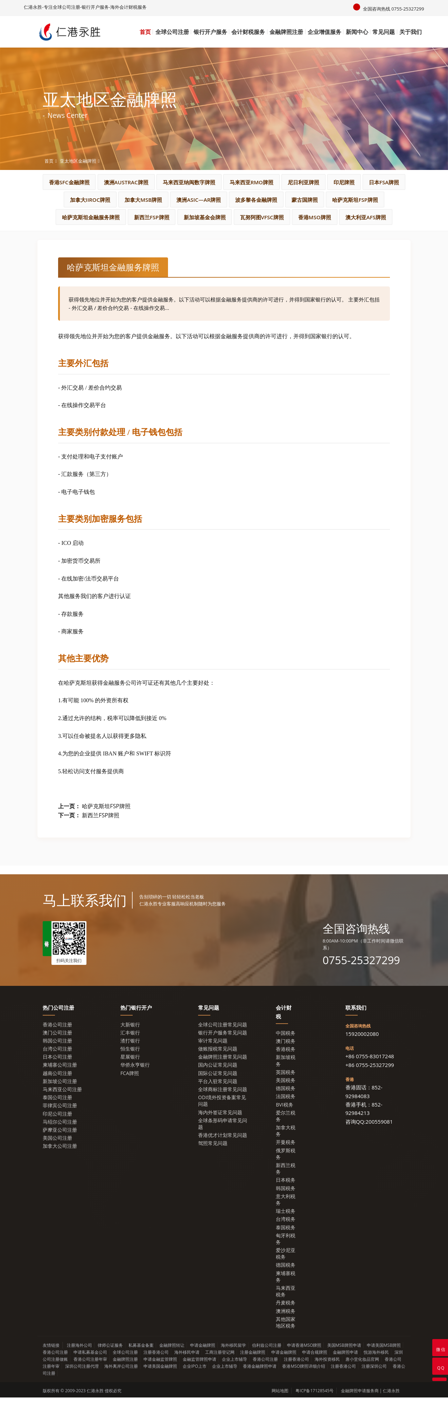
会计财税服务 (248, 32)
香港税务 (285, 1067)
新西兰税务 (285, 1187)
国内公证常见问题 (217, 1083)
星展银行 (130, 1075)
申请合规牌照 (314, 1371)
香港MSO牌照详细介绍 (303, 1385)
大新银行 (130, 1042)
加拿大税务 (285, 1149)
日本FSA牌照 (119, 200)
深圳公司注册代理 (82, 1385)
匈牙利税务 (285, 1257)
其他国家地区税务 (285, 1340)
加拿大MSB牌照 (236, 200)
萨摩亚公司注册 (60, 1148)
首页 (145, 32)
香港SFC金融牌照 (93, 182)
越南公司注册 (57, 1091)
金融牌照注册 (286, 32)
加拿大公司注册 (60, 1164)
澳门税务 (285, 1059)
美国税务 (285, 1098)
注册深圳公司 (374, 1385)
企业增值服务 (324, 32)
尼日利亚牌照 (359, 182)
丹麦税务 (285, 1321)
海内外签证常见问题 (220, 1130)
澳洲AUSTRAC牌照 (158, 182)
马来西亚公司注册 (62, 1107)
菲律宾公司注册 (60, 1123)
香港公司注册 (57, 1042)
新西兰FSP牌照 (290, 217)
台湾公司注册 (57, 1067)
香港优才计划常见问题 (222, 1153)
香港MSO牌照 (225, 235)
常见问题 (383, 32)
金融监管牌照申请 (199, 1378)
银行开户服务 (210, 32)
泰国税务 (285, 1245)
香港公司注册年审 (90, 1378)
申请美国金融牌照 (160, 1385)
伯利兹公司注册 (266, 1364)
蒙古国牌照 (89, 217)
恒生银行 (130, 1067)
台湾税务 (285, 1237)
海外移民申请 (187, 1371)
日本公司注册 (57, 1075)
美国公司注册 (57, 1156)
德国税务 (285, 1106)
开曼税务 (285, 1160)
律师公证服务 (110, 1364)
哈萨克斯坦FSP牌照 (146, 217)
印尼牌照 (72, 200)
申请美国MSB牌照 (384, 1364)
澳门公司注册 (57, 1051)
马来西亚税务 (285, 1309)
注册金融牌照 (252, 1371)
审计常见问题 (212, 1059)
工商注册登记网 (219, 1371)
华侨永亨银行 (135, 1083)
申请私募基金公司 (90, 1371)
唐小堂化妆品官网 (362, 1378)
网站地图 (280, 1409)
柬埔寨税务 (285, 1294)
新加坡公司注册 (60, 1099)
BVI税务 (284, 1122)
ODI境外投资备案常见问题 (222, 1119)
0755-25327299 (363, 977)
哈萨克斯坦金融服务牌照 (221, 217)
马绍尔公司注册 (60, 1140)
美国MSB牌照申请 (344, 1364)
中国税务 (285, 1051)
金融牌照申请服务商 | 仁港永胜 (370, 1409)
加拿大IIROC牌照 (175, 200)
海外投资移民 (327, 1378)
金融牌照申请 (345, 1371)
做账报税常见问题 (217, 1067)
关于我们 (410, 32)
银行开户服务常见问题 (222, 1051)
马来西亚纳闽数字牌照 (229, 182)
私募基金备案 (141, 1364)
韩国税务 (285, 1206)
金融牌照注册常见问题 (222, 1075)
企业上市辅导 (234, 1378)
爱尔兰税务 (285, 1134)
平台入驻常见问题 (217, 1099)
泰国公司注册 (57, 1115)
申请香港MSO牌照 (304, 1364)
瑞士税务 (285, 1229)
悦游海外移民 (376, 1371)
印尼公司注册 (57, 1132)
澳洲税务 (285, 1329)
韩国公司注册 (57, 1059)
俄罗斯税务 (285, 1172)
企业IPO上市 (194, 1385)
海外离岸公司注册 (121, 1385)
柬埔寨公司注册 (60, 1083)
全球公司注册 (172, 32)
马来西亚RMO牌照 (299, 182)
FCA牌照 (129, 1091)
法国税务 (285, 1114)
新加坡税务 (285, 1079)
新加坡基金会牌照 (350, 217)
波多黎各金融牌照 (364, 200)
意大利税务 (285, 1218)
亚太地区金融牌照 (78, 160)
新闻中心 (357, 32)
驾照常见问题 (212, 1161)
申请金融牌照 (202, 1364)
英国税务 (285, 1090)
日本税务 (285, 1198)
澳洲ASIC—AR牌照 (299, 200)
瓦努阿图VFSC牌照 (165, 235)
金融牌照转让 (171, 1364)
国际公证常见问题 (217, 1091)
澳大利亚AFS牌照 (284, 235)
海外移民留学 (233, 1364)
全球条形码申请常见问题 (222, 1142)
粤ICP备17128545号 (314, 1409)
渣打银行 (130, 1059)
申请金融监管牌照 (160, 1378)
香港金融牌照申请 (259, 1385)
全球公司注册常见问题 (222, 1042)
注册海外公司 (79, 1364)
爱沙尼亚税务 (285, 1272)
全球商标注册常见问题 (222, 1107)
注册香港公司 (156, 1371)
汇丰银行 (130, 1051)
